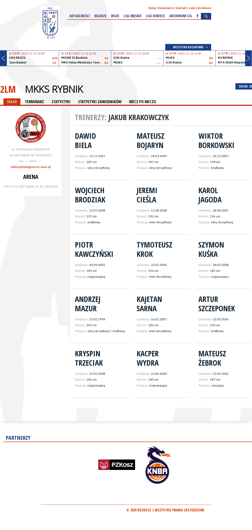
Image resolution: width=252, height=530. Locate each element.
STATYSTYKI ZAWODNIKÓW (99, 101)
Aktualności (79, 15)
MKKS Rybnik (54, 89)
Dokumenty (166, 8)
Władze (100, 15)
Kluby (152, 8)
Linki (192, 8)
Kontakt (181, 8)
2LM (8, 89)
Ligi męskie (132, 15)
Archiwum (204, 8)
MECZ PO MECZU (142, 101)
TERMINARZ (34, 101)
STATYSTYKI (61, 101)
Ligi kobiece (155, 15)
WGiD (115, 15)
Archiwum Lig (180, 15)
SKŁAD (12, 101)
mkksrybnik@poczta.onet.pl (31, 166)
